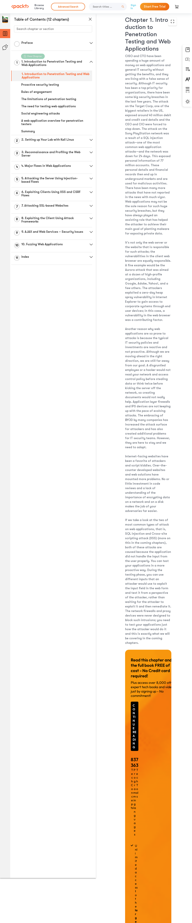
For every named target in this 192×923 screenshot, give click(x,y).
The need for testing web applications (48, 106)
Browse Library (39, 7)
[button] (90, 43)
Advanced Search (68, 6)
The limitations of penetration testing (48, 99)
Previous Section (137, 877)
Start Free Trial (154, 6)
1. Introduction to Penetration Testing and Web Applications (52, 75)
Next (137, 895)
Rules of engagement (36, 92)
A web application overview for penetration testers (52, 122)
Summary (28, 131)
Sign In (133, 7)
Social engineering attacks (40, 113)
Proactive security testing (40, 84)
